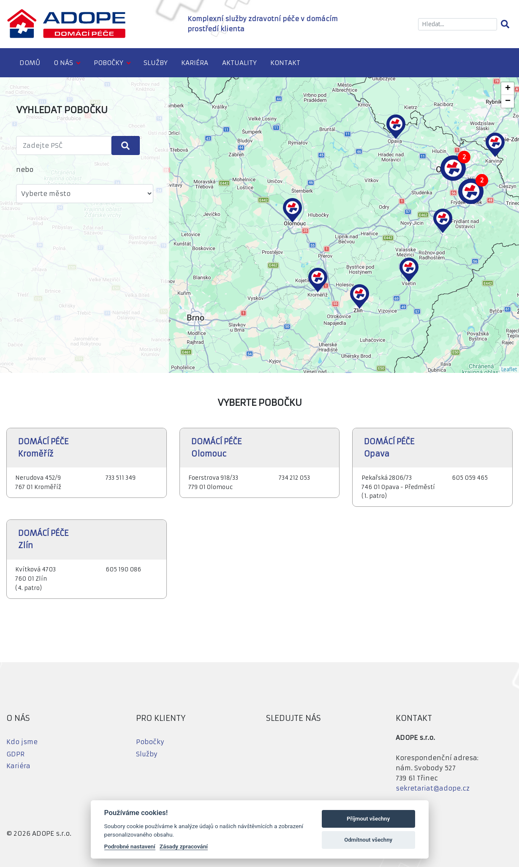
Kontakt (285, 63)
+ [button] (508, 88)
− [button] (508, 101)
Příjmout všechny (368, 818)
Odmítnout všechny (368, 840)
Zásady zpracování (184, 846)
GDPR (15, 754)
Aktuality (239, 63)
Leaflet (509, 369)
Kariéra (194, 63)
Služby (156, 63)
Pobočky (108, 63)
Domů (29, 63)
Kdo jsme (22, 742)
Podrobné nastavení (129, 846)
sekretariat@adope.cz (433, 788)
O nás (63, 63)
